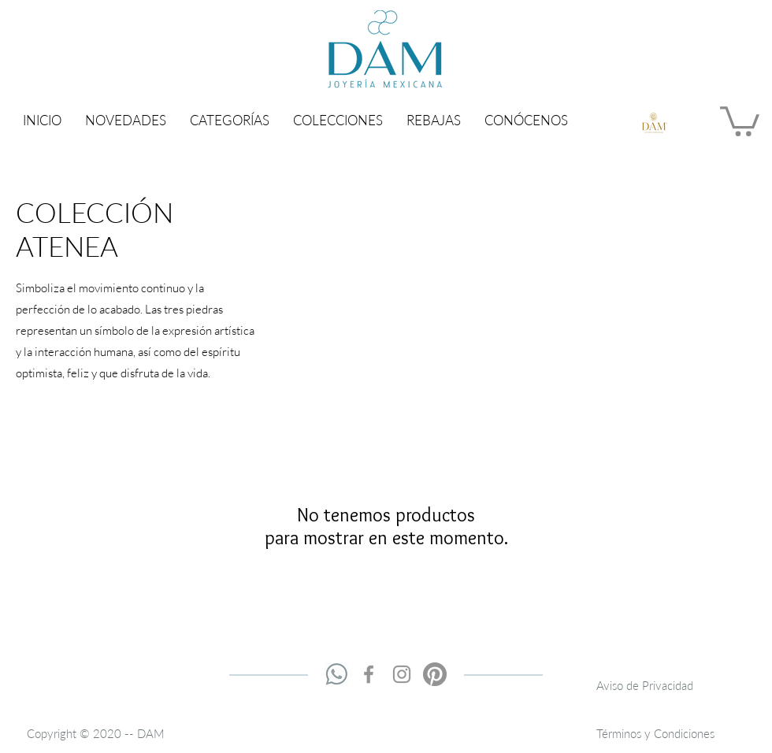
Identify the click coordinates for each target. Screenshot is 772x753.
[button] (229, 120)
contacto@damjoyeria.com (518, 691)
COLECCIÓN (94, 211)
